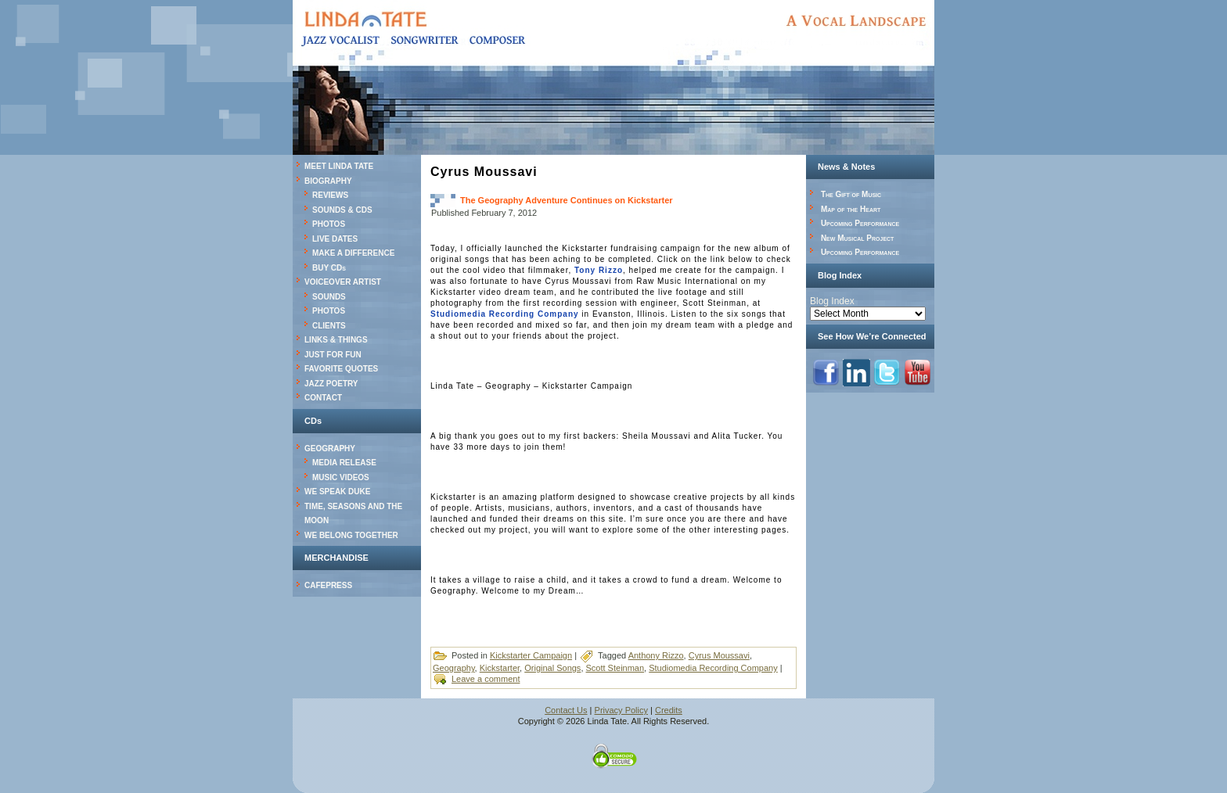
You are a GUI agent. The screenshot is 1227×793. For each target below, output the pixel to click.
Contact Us (566, 710)
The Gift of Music (851, 194)
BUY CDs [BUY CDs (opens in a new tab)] (329, 268)
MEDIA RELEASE (344, 462)
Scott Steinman (615, 668)
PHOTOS (328, 224)
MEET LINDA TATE (338, 166)
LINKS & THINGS (336, 340)
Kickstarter (500, 668)
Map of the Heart (850, 209)
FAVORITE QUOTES (341, 368)
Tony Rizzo (598, 270)
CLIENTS (329, 325)
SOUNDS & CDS (342, 210)
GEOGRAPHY (329, 448)
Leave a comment (486, 679)
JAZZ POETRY (331, 383)
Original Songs (552, 668)
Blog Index (832, 301)
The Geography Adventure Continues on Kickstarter (566, 200)
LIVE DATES (335, 239)
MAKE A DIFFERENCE (353, 253)
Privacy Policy (621, 710)
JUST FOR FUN (333, 354)
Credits (668, 710)
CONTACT (323, 397)
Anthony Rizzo (656, 655)
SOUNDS (329, 296)
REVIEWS (330, 195)
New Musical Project (857, 238)
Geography (454, 668)
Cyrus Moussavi (719, 655)
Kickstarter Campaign (531, 655)
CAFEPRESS (328, 585)
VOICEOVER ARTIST (342, 282)
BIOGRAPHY (328, 181)
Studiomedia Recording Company (504, 314)
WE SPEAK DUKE (337, 491)
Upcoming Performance (860, 223)
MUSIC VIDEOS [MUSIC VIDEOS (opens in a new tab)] (340, 477)
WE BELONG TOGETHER (351, 535)
